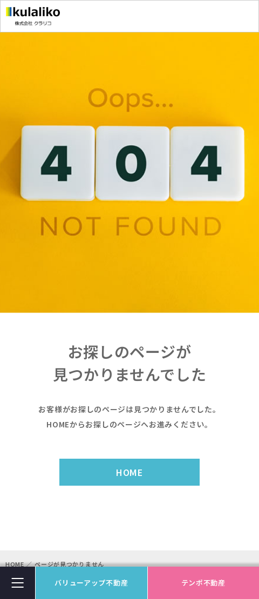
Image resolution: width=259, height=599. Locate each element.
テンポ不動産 (203, 582)
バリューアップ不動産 (91, 582)
